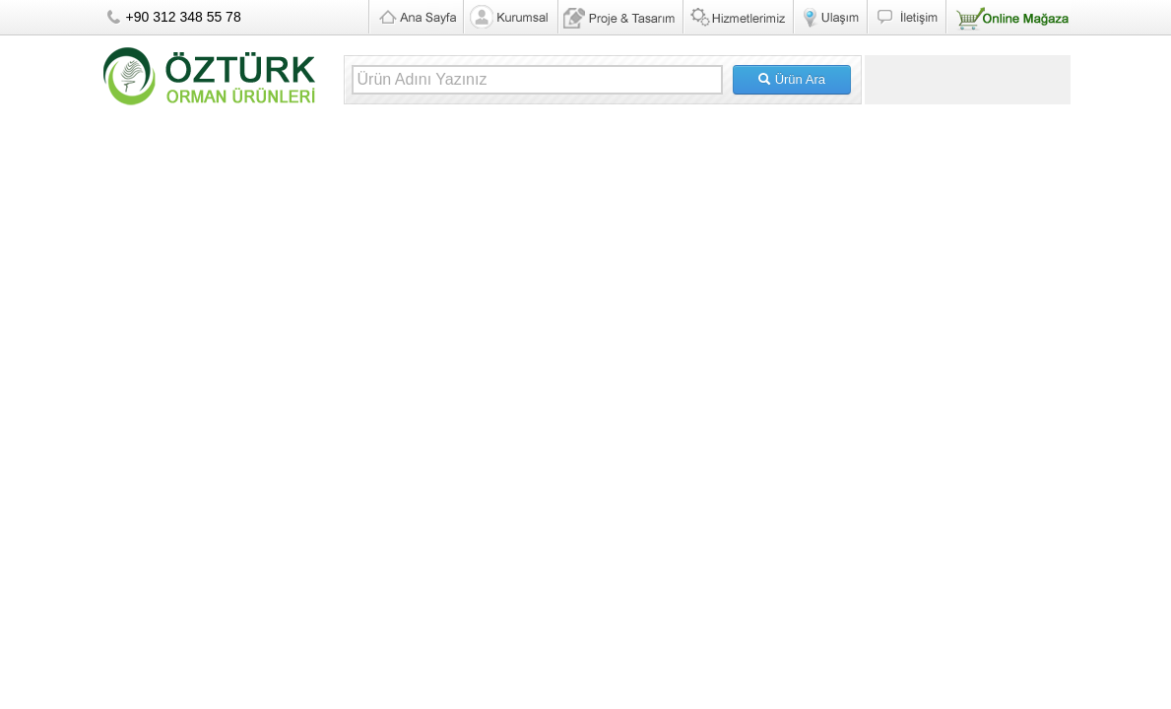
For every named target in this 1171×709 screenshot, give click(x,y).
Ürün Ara (791, 79)
